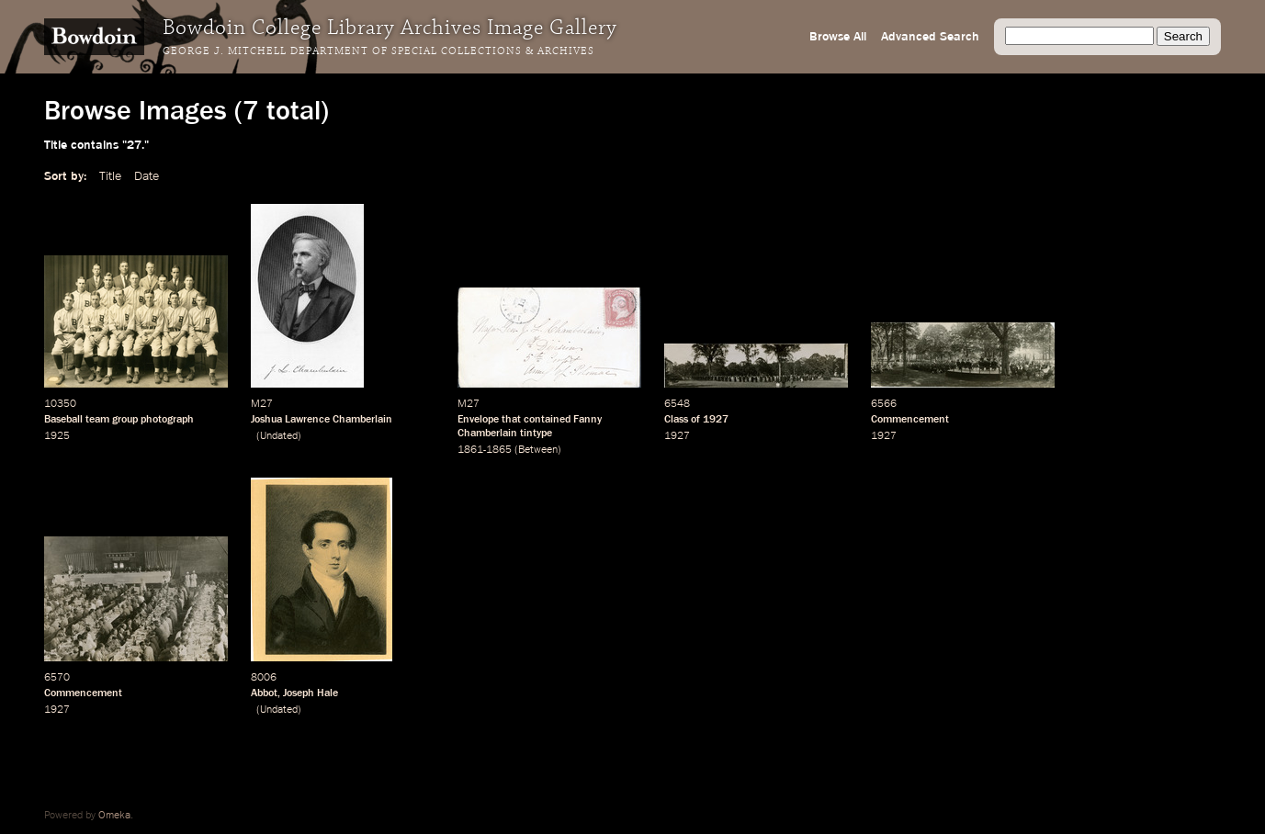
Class (676, 419)
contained (547, 419)
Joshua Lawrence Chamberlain (321, 419)
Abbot (264, 693)
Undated (279, 436)
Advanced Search (930, 36)
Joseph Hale (310, 693)
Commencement (910, 419)
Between (538, 450)
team (97, 419)
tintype (536, 433)
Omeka (114, 815)
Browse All (837, 36)
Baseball (63, 419)
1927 (716, 419)
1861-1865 (484, 450)
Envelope (478, 419)
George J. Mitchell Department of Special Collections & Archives (378, 51)
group (125, 419)
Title (110, 176)
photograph (167, 419)
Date (146, 176)
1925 (57, 436)
